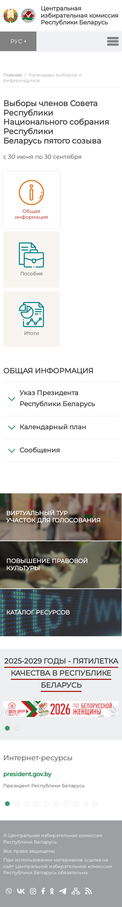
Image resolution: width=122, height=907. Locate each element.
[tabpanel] (61, 709)
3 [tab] (26, 803)
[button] (113, 41)
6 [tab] (56, 803)
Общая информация (31, 200)
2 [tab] (17, 728)
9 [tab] (85, 803)
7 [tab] (65, 803)
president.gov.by (27, 774)
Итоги (31, 319)
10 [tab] (95, 803)
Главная (12, 75)
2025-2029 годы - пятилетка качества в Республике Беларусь (61, 673)
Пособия (31, 259)
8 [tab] (75, 803)
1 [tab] (7, 728)
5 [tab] (46, 803)
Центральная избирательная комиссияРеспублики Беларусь (79, 15)
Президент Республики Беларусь (44, 786)
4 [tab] (36, 803)
